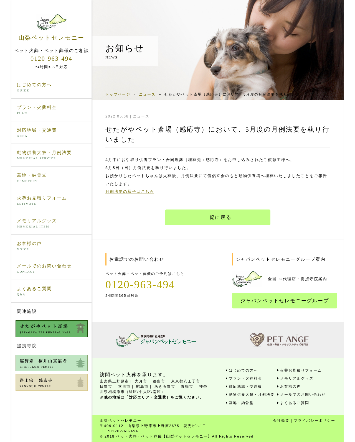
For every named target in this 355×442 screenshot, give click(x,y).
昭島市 (142, 386)
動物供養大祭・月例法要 (51, 155)
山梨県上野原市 (114, 381)
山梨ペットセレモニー (51, 27)
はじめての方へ (51, 87)
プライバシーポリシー (314, 420)
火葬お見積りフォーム (51, 201)
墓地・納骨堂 (51, 178)
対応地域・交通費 (51, 133)
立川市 (124, 386)
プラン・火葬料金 (51, 110)
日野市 (106, 386)
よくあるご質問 (51, 291)
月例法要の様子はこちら (129, 191)
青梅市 (187, 386)
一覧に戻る (218, 217)
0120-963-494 (51, 58)
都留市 (159, 381)
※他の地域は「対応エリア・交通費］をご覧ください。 (152, 397)
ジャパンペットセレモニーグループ (284, 300)
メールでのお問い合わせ (51, 269)
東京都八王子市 (185, 381)
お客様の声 (51, 246)
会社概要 (281, 420)
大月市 (141, 381)
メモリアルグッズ (51, 223)
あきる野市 (164, 386)
